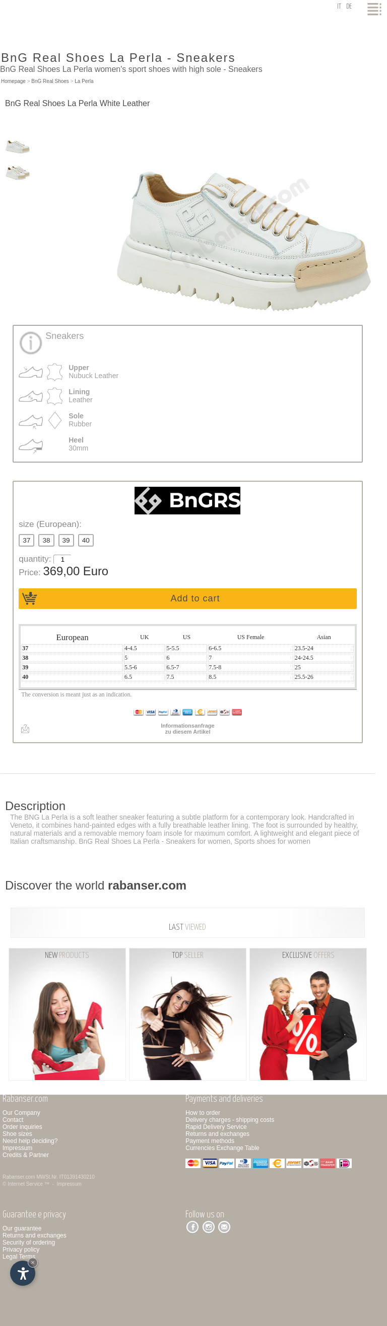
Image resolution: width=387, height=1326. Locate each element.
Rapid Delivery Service (215, 1126)
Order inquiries (22, 1126)
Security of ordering (29, 1242)
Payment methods (209, 1140)
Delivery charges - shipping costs (229, 1119)
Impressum (17, 1148)
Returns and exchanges (217, 1133)
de (349, 7)
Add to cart (195, 598)
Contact (13, 1119)
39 (66, 540)
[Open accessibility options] (22, 1273)
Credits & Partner (26, 1155)
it (339, 7)
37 (26, 540)
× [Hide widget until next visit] (33, 1262)
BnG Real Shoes (50, 81)
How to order (202, 1112)
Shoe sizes (17, 1133)
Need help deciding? (30, 1140)
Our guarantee (22, 1228)
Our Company (21, 1112)
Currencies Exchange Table (222, 1148)
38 (46, 540)
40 (86, 540)
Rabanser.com (19, 1177)
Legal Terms (19, 1256)
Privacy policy (21, 1249)
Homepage (13, 81)
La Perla (84, 81)
